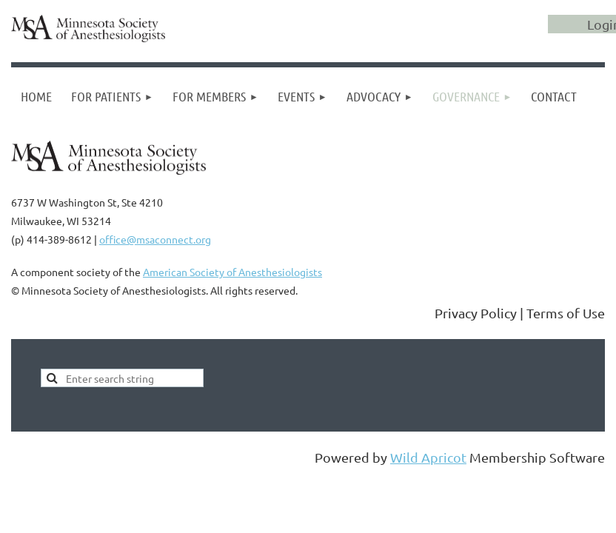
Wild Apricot (428, 457)
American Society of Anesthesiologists (232, 271)
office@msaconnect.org (155, 239)
